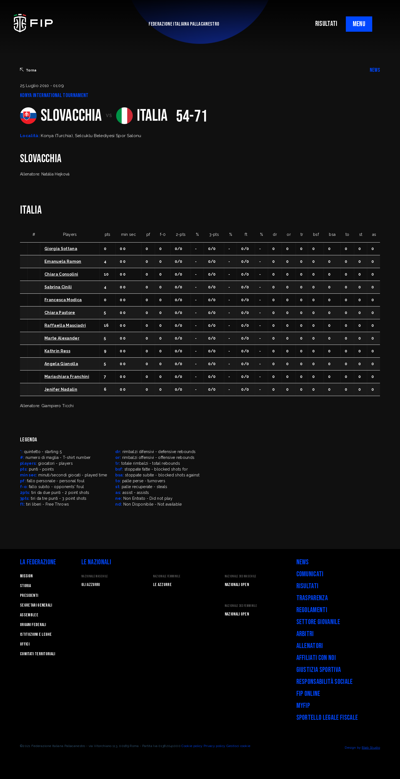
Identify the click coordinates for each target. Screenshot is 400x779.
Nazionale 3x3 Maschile (240, 576)
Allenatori (309, 646)
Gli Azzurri (90, 584)
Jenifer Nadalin (60, 389)
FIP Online (308, 693)
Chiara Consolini (61, 274)
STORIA (25, 585)
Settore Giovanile (318, 622)
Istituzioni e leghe (36, 634)
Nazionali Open (237, 584)
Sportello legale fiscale (327, 717)
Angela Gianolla (61, 364)
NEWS (375, 70)
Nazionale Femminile (166, 576)
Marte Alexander (61, 338)
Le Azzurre (162, 584)
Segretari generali (36, 605)
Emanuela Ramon (62, 261)
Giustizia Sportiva (318, 670)
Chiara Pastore (59, 312)
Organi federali (33, 624)
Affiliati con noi (316, 658)
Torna (28, 70)
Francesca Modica (63, 300)
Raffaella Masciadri (65, 325)
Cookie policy (191, 746)
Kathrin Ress (57, 351)
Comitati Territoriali (37, 654)
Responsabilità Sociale (324, 681)
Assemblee (29, 615)
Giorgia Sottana (60, 248)
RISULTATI (326, 23)
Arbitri (305, 634)
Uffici (24, 644)
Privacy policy (214, 746)
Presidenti (29, 595)
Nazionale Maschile (94, 576)
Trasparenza (312, 598)
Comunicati (310, 574)
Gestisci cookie (238, 746)
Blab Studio (371, 748)
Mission (26, 576)
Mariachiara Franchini (66, 376)
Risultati (307, 586)
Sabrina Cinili (58, 287)
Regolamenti (312, 610)
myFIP (303, 705)
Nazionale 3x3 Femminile (241, 606)
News (302, 562)
